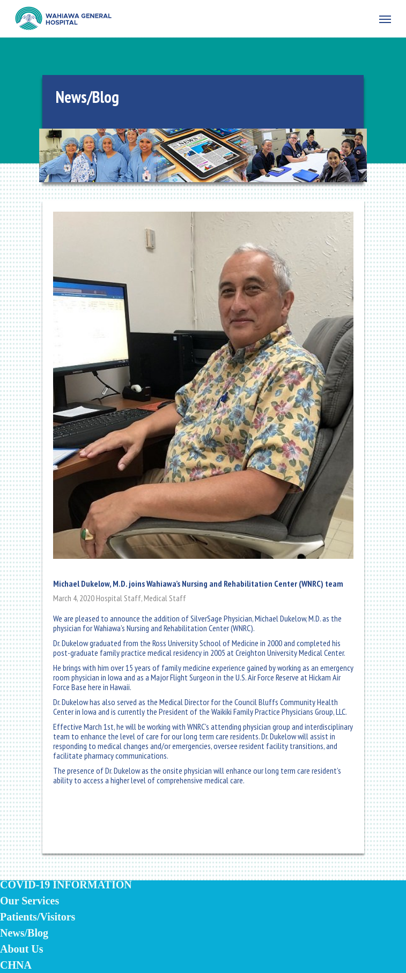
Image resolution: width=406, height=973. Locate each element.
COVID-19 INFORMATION (66, 884)
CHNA (16, 965)
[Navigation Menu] (385, 18)
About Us (21, 949)
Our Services (29, 901)
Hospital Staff (118, 598)
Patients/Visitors (37, 917)
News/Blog (24, 933)
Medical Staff (165, 598)
